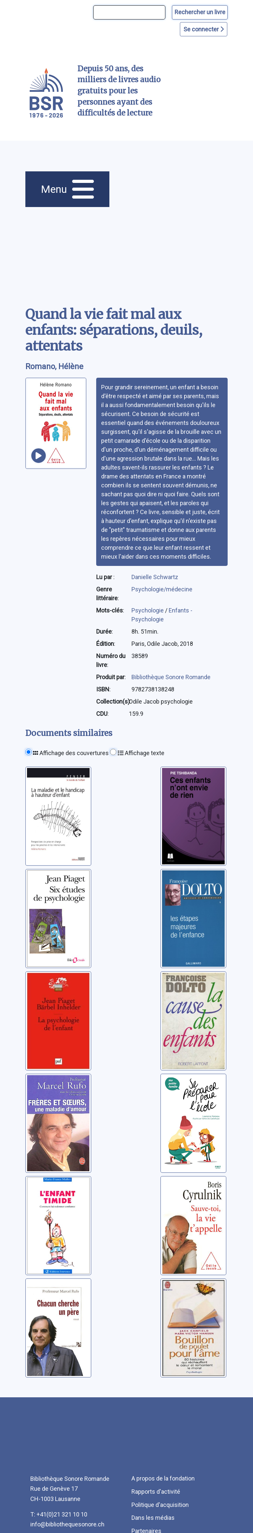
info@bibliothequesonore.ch (67, 1524)
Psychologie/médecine (161, 589)
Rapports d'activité (155, 1491)
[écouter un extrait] (38, 455)
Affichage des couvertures (71, 752)
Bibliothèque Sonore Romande (171, 677)
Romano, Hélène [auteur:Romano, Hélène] (54, 366)
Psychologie (148, 610)
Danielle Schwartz (154, 577)
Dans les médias (153, 1517)
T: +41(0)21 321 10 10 (58, 1514)
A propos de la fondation (163, 1478)
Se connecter (203, 29)
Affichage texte (141, 752)
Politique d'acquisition (160, 1504)
